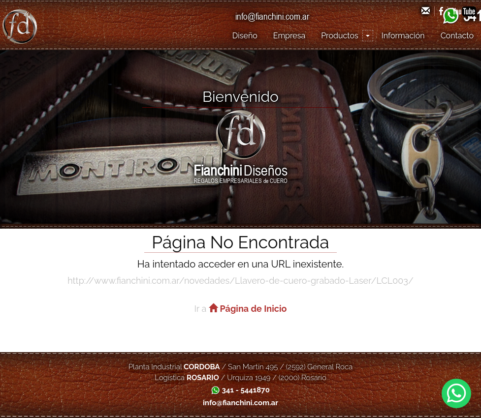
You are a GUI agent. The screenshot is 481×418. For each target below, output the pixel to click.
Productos (339, 35)
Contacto (457, 35)
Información (403, 35)
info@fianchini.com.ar (272, 16)
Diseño (244, 35)
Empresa (289, 35)
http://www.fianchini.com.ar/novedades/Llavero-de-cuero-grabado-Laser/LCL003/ (240, 280)
